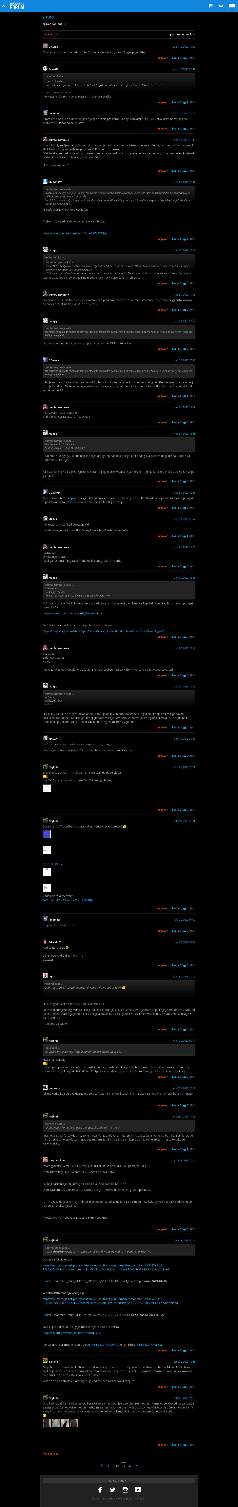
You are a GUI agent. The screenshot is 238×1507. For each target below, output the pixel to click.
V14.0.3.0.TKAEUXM (104, 1345)
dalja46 (53, 1361)
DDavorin (54, 360)
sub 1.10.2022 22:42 (184, 69)
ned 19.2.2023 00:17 (184, 1040)
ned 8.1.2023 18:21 (184, 407)
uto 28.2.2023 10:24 (184, 1088)
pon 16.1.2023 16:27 (183, 767)
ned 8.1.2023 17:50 (184, 321)
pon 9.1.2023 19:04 (184, 648)
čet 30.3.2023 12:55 (184, 1398)
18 (117, 1465)
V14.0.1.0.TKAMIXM (149, 1345)
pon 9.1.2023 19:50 (184, 686)
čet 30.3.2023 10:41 (184, 1361)
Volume (55, 46)
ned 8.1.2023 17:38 (184, 294)
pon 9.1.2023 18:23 (184, 547)
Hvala (176, 58)
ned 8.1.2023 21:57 (184, 519)
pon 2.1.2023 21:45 (184, 140)
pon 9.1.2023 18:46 (184, 577)
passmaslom (57, 1160)
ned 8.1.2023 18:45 (184, 433)
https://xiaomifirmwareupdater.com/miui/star (71, 1333)
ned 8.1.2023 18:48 (184, 492)
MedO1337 (55, 182)
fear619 (53, 69)
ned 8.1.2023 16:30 (184, 250)
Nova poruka (51, 34)
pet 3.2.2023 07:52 (185, 919)
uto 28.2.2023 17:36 (184, 1116)
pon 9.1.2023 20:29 (184, 739)
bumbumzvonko (59, 140)
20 (129, 1465)
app (70, 498)
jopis (52, 976)
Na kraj (190, 34)
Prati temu (177, 34)
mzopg (53, 250)
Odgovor (162, 58)
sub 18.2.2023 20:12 (184, 976)
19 (123, 1465)
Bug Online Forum (17, 6)
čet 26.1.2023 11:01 (184, 821)
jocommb (54, 113)
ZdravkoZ (55, 942)
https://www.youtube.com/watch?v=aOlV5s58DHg (75, 233)
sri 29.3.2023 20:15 (184, 1160)
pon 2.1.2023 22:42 (184, 182)
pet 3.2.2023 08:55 (185, 942)
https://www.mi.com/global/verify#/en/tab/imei (73, 613)
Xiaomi (48, 17)
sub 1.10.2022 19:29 (184, 46)
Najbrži (53, 767)
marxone (54, 1088)
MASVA (53, 519)
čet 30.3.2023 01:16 (184, 1240)
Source (47, 1281)
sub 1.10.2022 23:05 (184, 113)
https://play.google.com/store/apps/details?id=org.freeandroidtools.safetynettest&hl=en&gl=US (104, 631)
